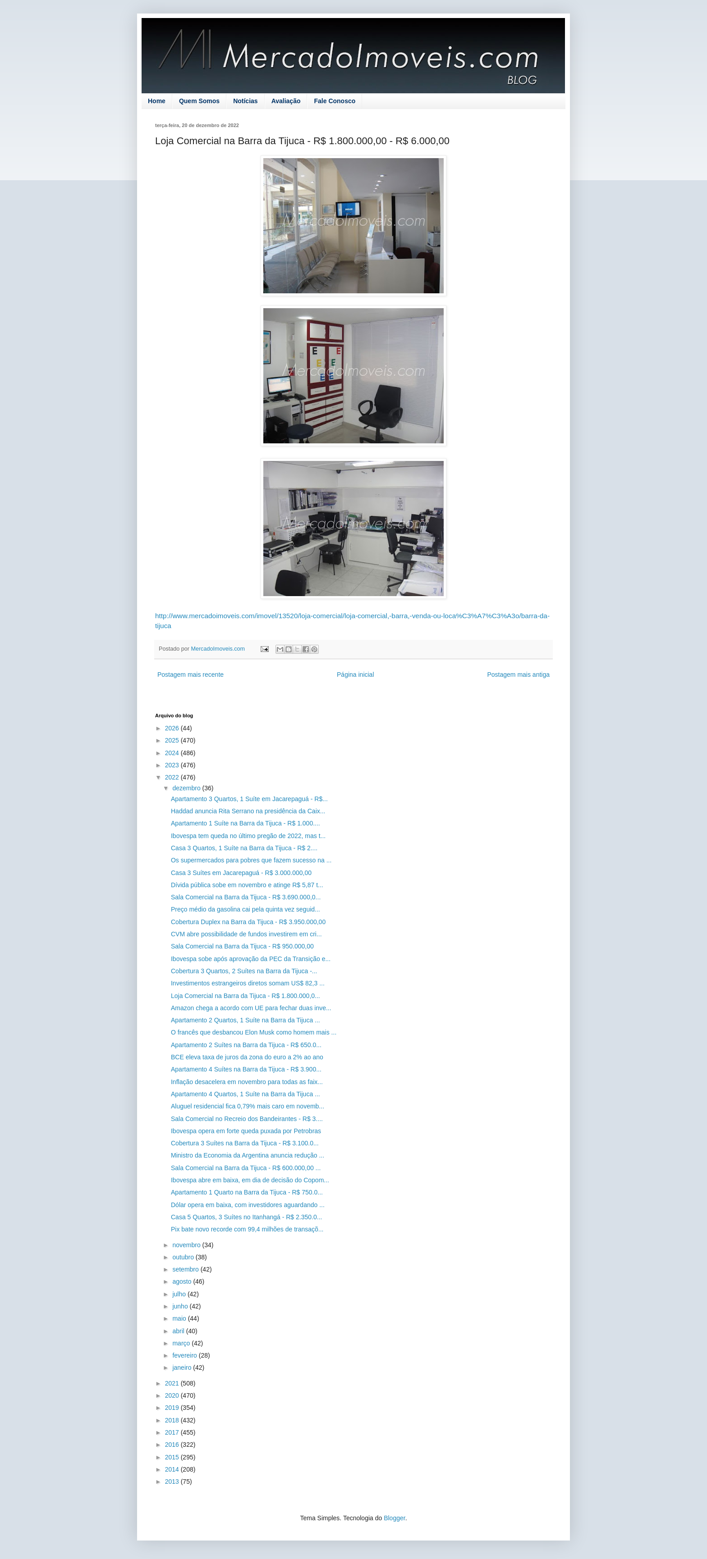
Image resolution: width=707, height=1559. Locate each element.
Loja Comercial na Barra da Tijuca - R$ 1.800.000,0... (245, 995)
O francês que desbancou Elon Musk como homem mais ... (253, 1032)
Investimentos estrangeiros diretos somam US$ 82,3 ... (248, 983)
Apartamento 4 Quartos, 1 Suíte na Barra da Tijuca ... (245, 1094)
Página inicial (355, 674)
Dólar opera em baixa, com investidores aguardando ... (248, 1204)
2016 (173, 1444)
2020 (173, 1395)
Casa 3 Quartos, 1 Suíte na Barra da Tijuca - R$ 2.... (244, 848)
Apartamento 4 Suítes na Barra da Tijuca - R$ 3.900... (246, 1069)
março (182, 1343)
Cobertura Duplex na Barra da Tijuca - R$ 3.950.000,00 (248, 921)
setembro (186, 1269)
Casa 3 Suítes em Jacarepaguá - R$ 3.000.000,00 (241, 872)
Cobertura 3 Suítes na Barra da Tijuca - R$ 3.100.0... (245, 1143)
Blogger (394, 1518)
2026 (173, 728)
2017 (173, 1432)
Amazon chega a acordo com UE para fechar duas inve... (251, 1008)
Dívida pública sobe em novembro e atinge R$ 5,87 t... (247, 885)
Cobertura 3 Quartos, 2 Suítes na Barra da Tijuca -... (244, 971)
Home (156, 101)
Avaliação (286, 101)
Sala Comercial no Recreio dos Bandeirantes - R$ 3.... (247, 1118)
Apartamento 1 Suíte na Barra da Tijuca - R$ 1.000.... (245, 823)
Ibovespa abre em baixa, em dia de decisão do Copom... (250, 1180)
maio (180, 1318)
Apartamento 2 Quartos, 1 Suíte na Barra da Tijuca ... (245, 1020)
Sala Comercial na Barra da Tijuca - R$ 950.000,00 (242, 946)
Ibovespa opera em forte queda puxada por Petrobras (246, 1131)
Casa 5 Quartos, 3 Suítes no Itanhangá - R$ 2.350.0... (246, 1217)
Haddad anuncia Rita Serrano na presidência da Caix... (248, 811)
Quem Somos (199, 101)
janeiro (182, 1367)
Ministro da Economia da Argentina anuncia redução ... (247, 1155)
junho (180, 1306)
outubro (183, 1257)
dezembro (187, 788)
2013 (173, 1481)
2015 (173, 1457)
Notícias (245, 101)
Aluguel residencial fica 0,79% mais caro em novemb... (247, 1106)
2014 (173, 1469)
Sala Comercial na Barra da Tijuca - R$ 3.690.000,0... (246, 897)
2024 (173, 753)
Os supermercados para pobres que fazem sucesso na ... (251, 860)
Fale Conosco (334, 101)
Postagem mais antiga (518, 674)
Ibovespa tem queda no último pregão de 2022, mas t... (248, 835)
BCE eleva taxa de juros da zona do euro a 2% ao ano (247, 1057)
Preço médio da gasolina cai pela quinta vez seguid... (245, 909)
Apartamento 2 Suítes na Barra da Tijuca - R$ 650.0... (246, 1044)
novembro (187, 1245)
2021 (173, 1383)
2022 (173, 777)
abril (179, 1331)
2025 (173, 740)
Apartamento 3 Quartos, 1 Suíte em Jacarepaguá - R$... (249, 798)
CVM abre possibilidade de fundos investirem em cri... (246, 934)
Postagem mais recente (190, 674)
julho (179, 1294)
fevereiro (185, 1355)
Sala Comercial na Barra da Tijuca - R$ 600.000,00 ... (246, 1168)
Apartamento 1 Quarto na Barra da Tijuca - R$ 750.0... (247, 1192)
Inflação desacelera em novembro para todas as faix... (247, 1081)
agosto (182, 1281)
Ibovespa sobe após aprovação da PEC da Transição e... (251, 958)
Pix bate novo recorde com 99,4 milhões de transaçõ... (247, 1229)
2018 (173, 1420)
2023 (173, 765)
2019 (173, 1407)
